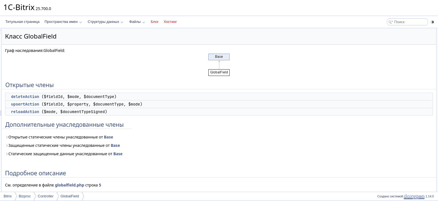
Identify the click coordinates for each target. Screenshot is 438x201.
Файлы (137, 22)
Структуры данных (105, 22)
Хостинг (170, 22)
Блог (155, 22)
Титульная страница (22, 22)
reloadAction (95, 111)
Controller (45, 196)
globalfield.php (139, 185)
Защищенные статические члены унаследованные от (132, 145)
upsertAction (95, 104)
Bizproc (25, 196)
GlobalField (70, 196)
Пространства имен (63, 22)
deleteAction (95, 96)
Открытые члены (389, 31)
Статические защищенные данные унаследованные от (133, 153)
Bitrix (8, 196)
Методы (382, 68)
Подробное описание (392, 62)
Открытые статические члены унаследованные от (129, 137)
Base (178, 137)
